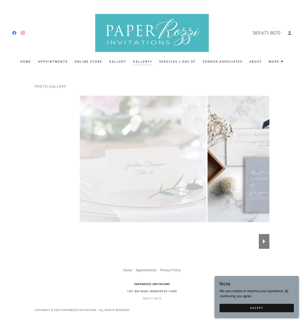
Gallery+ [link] (142, 61)
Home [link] (25, 61)
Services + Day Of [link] (177, 61)
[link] (14, 33)
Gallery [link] (117, 61)
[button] (289, 33)
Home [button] (127, 270)
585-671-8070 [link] (266, 33)
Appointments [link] (53, 61)
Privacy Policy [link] (170, 270)
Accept (256, 307)
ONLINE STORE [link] (88, 61)
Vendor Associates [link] (223, 61)
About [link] (255, 61)
